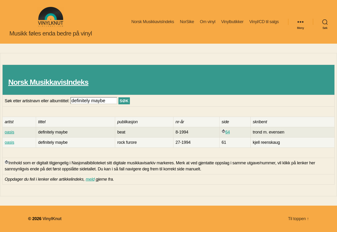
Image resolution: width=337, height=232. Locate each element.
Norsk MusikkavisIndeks (152, 21)
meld (90, 179)
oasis (9, 132)
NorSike (187, 21)
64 (227, 132)
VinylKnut (51, 218)
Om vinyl (207, 21)
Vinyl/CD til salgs (264, 21)
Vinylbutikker (232, 21)
